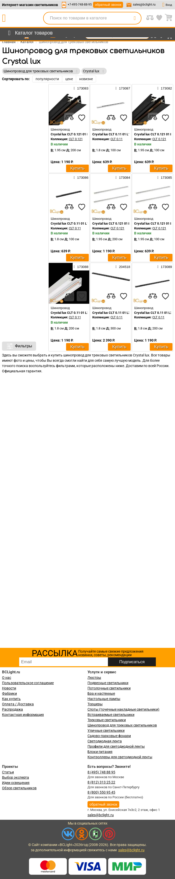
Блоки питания (100, 752)
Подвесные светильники (108, 683)
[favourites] (82, 118)
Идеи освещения (16, 783)
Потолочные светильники (109, 688)
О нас (6, 678)
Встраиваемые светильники (111, 715)
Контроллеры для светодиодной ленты (120, 757)
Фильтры (19, 346)
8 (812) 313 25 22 (101, 782)
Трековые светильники (107, 720)
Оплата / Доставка (18, 704)
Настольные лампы (104, 699)
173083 (81, 88)
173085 (164, 177)
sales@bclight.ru (144, 4)
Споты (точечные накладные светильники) (123, 709)
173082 (164, 88)
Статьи (8, 772)
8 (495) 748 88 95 (101, 772)
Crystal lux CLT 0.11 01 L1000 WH (116, 134)
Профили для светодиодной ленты (116, 746)
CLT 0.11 (116, 139)
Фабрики (9, 693)
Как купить (11, 699)
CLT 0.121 (76, 139)
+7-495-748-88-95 (80, 4)
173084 (122, 177)
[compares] (69, 118)
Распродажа (12, 709)
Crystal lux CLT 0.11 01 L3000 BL (116, 313)
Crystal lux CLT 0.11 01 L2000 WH (75, 313)
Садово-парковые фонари (109, 736)
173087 (122, 88)
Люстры (94, 678)
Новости (9, 688)
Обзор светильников (19, 788)
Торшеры (95, 704)
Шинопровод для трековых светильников (122, 725)
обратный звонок (108, 5)
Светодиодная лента (105, 741)
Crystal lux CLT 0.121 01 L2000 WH (117, 223)
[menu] (29, 33)
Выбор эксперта (15, 777)
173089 (164, 267)
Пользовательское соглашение (28, 683)
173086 (81, 177)
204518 (122, 267)
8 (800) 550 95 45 (101, 792)
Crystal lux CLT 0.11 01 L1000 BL (74, 223)
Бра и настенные (101, 693)
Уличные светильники (106, 731)
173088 (81, 267)
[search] (134, 18)
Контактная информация (23, 715)
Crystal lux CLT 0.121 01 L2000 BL (75, 134)
